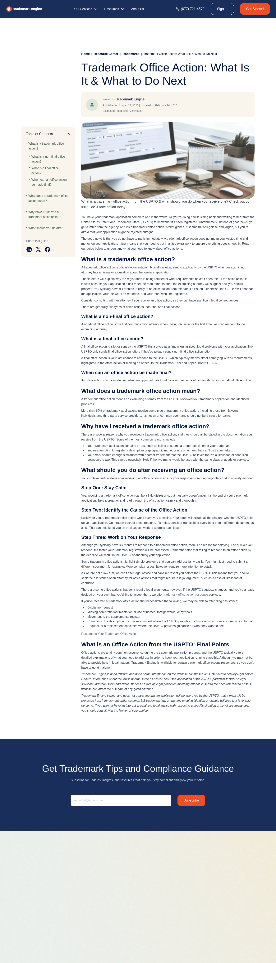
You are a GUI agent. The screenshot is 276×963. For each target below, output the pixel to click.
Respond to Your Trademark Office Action (109, 633)
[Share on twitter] (38, 249)
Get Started (255, 9)
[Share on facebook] (47, 249)
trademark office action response (185, 594)
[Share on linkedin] (29, 249)
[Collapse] (68, 134)
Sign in (222, 9)
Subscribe (191, 800)
